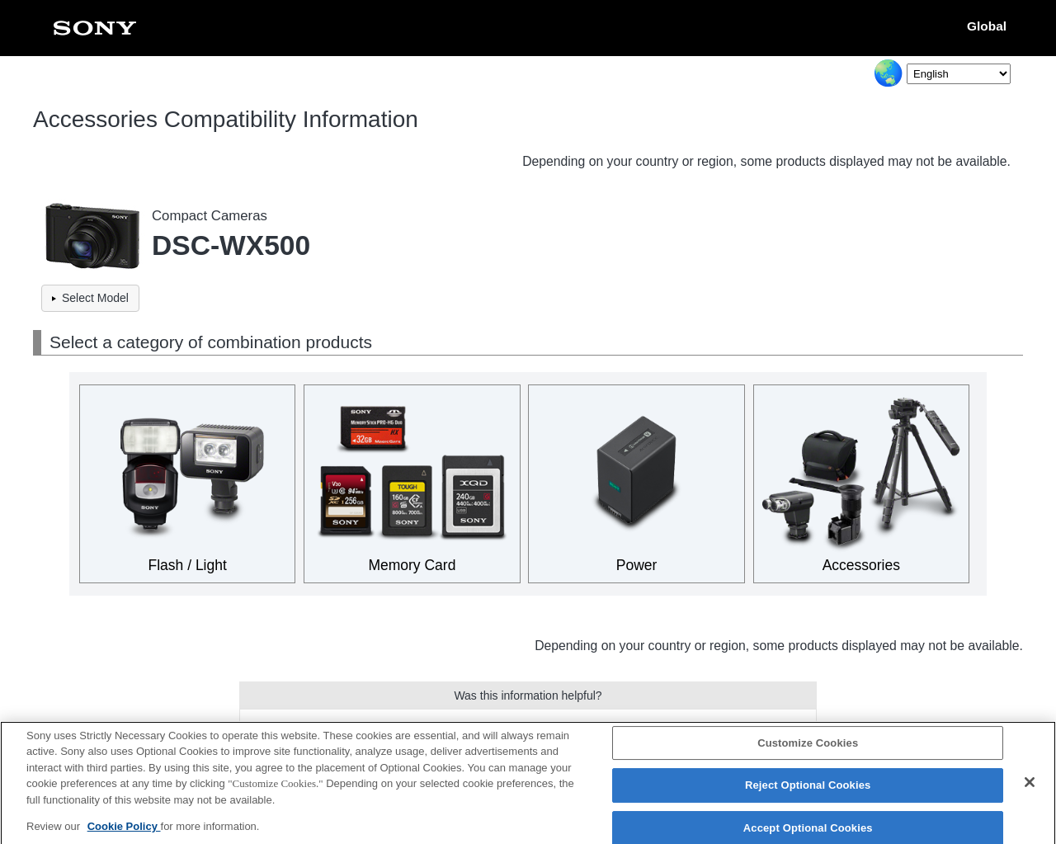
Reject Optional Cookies (808, 792)
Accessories (861, 565)
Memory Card (411, 565)
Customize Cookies (807, 749)
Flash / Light (187, 565)
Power (637, 565)
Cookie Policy (124, 833)
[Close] (1029, 789)
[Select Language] (959, 74)
